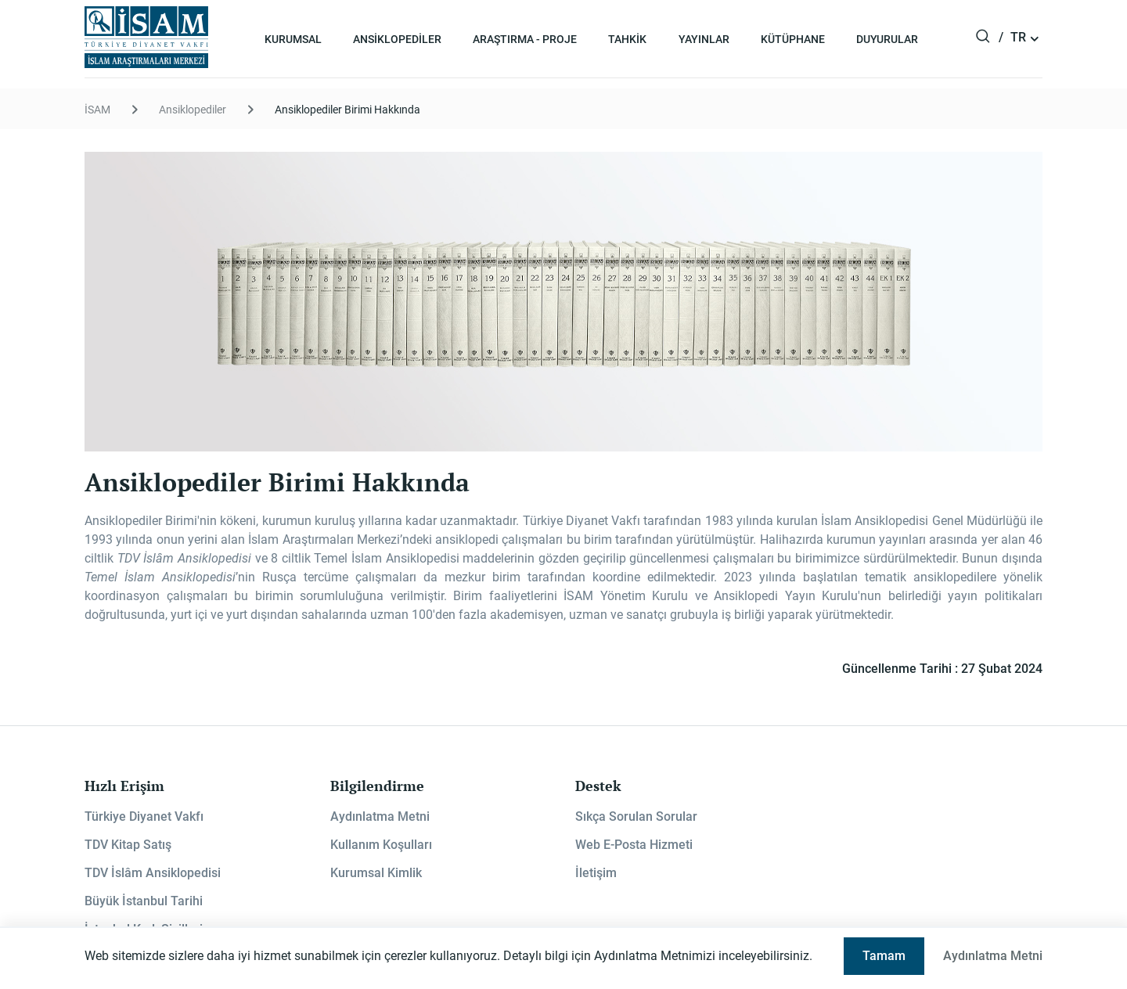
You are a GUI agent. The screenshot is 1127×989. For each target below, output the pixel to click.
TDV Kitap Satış (128, 844)
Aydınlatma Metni (380, 816)
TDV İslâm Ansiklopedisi (153, 872)
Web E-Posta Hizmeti (634, 844)
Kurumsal (293, 39)
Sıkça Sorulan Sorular (636, 816)
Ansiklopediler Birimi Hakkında (347, 109)
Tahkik (627, 39)
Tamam (884, 955)
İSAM (97, 109)
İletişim (596, 872)
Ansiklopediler (397, 39)
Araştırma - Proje (525, 39)
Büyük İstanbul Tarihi (144, 901)
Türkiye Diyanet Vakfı (144, 816)
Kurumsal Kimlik (376, 872)
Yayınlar (704, 39)
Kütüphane (793, 39)
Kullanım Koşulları (381, 844)
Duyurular (887, 39)
